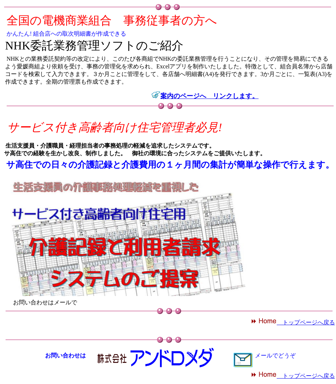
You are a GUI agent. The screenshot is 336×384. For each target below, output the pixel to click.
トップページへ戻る (293, 322)
